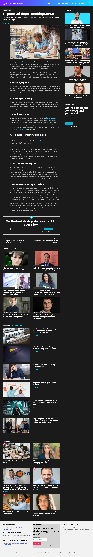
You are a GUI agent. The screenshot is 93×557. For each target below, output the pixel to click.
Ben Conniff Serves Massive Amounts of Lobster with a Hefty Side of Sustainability (77, 43)
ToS (61, 552)
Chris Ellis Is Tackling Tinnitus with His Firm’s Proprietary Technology (46, 269)
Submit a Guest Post (39, 552)
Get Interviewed (20, 552)
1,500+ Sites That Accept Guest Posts (14, 462)
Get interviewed (41, 141)
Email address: (69, 117)
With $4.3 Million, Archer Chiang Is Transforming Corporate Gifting (15, 269)
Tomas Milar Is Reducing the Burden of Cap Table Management (16, 316)
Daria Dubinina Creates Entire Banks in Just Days (77, 96)
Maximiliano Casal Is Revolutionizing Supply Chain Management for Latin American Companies (77, 62)
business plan (50, 118)
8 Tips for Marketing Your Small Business (44, 384)
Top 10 (50, 3)
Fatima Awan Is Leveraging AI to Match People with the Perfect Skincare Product (45, 514)
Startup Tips (79, 3)
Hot (4, 444)
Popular (34, 468)
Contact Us (56, 552)
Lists (71, 3)
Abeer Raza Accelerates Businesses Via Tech (77, 80)
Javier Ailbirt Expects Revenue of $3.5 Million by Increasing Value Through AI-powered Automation (15, 487)
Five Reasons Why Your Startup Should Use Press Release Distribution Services (44, 331)
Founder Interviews (61, 3)
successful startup (22, 62)
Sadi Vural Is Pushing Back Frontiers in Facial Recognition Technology (46, 486)
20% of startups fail (21, 129)
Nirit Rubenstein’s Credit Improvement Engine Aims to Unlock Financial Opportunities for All (46, 292)
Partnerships (29, 552)
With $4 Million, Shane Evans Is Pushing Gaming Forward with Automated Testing (14, 292)
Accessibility (72, 552)
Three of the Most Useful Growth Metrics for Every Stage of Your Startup (45, 402)
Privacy (65, 552)
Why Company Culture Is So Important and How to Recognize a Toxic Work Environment (46, 420)
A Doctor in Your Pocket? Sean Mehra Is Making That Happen (77, 26)
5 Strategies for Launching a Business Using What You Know (44, 348)
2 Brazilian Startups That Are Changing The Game (43, 462)
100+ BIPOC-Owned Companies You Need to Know (16, 513)
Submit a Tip (48, 552)
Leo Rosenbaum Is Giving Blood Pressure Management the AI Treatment (44, 317)
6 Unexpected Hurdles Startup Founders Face (44, 366)
